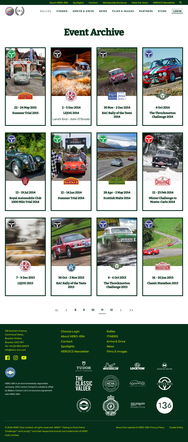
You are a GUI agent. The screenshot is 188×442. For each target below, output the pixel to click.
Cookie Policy (176, 427)
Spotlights (78, 2)
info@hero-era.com (15, 350)
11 (103, 311)
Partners (146, 11)
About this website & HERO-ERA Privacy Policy (140, 427)
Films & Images (123, 11)
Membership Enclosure (115, 2)
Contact (93, 2)
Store (162, 11)
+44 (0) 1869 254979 (19, 346)
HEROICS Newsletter (164, 2)
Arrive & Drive (83, 11)
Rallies (45, 11)
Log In (177, 11)
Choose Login (70, 331)
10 (94, 311)
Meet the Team (140, 2)
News (103, 11)
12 (112, 311)
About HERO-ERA (59, 2)
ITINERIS (62, 11)
